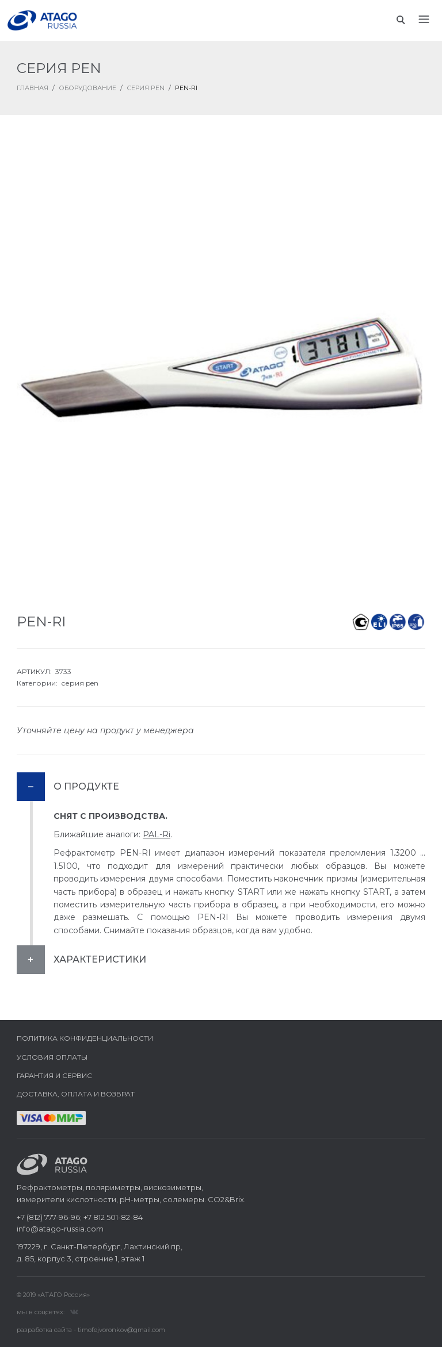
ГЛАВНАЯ (32, 88)
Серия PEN (146, 88)
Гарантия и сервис (54, 1075)
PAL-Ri (156, 834)
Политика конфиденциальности (85, 1038)
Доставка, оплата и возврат (76, 1094)
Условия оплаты (52, 1057)
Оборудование (87, 88)
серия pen (79, 683)
